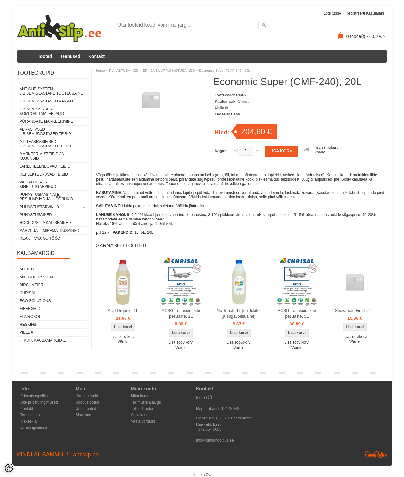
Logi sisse (332, 13)
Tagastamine (31, 415)
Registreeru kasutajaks (365, 13)
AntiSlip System (36, 277)
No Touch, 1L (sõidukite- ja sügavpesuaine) (239, 313)
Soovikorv (139, 415)
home (100, 70)
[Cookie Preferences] (9, 468)
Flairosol (30, 316)
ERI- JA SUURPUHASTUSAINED (169, 70)
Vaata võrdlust (143, 421)
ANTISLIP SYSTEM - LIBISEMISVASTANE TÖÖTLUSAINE (51, 91)
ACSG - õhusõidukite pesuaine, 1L (181, 313)
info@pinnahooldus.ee (215, 440)
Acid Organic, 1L (123, 310)
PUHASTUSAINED (36, 215)
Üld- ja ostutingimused (39, 402)
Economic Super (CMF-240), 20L (224, 70)
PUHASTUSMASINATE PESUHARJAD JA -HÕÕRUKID (46, 196)
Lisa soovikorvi (326, 148)
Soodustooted (87, 402)
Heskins (28, 324)
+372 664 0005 (208, 429)
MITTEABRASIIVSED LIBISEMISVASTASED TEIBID (45, 143)
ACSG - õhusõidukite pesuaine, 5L (297, 313)
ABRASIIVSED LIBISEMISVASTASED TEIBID (45, 131)
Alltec (27, 269)
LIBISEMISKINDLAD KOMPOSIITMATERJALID (42, 111)
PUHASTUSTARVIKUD (39, 207)
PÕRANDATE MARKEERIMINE (46, 121)
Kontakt (96, 56)
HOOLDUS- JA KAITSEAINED (45, 222)
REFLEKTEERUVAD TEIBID (44, 174)
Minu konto (140, 396)
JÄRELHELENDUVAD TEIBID (45, 166)
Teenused (70, 56)
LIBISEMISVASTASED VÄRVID (46, 101)
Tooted (45, 56)
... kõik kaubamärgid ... (43, 340)
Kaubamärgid (87, 396)
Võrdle (319, 152)
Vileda (26, 332)
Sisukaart (83, 415)
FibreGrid (30, 309)
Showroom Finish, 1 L (355, 310)
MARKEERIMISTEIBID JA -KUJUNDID (43, 156)
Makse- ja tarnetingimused (33, 421)
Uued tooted (86, 408)
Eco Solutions (35, 301)
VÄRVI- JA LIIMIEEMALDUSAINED (49, 230)
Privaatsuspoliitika (35, 396)
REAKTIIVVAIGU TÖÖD (40, 238)
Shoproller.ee (376, 454)
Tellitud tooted (142, 408)
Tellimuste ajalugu (146, 402)
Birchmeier (31, 285)
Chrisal (28, 293)
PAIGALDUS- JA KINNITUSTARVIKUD (38, 184)
